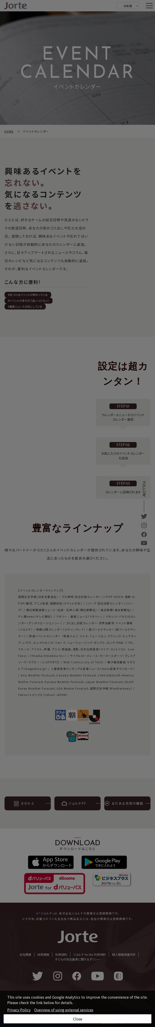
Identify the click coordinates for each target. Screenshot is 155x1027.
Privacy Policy (19, 1009)
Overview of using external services (63, 1009)
